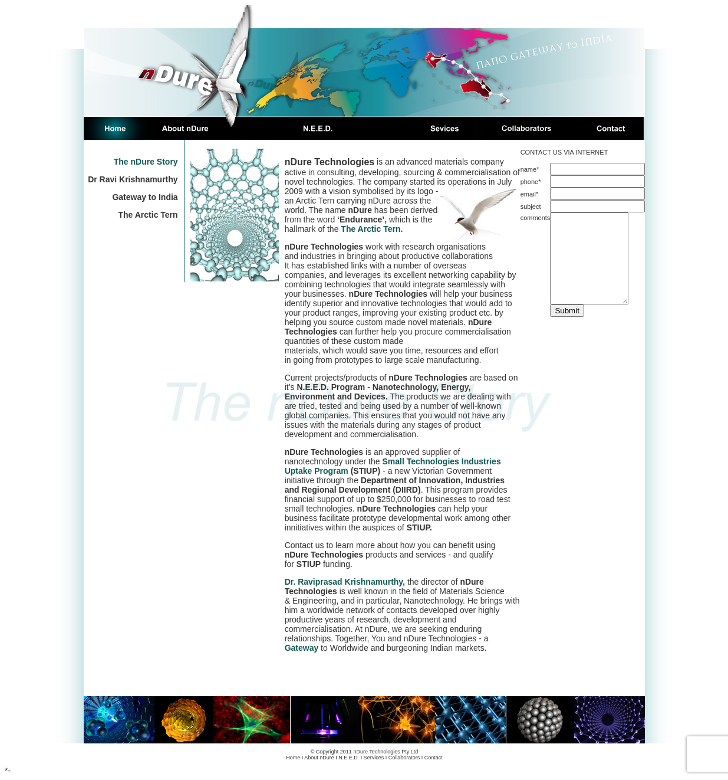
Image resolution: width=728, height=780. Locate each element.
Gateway (302, 648)
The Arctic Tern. (372, 229)
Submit (567, 328)
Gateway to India (144, 197)
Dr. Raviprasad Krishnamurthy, (346, 581)
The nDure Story (146, 161)
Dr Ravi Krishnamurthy (132, 179)
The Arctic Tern (147, 214)
